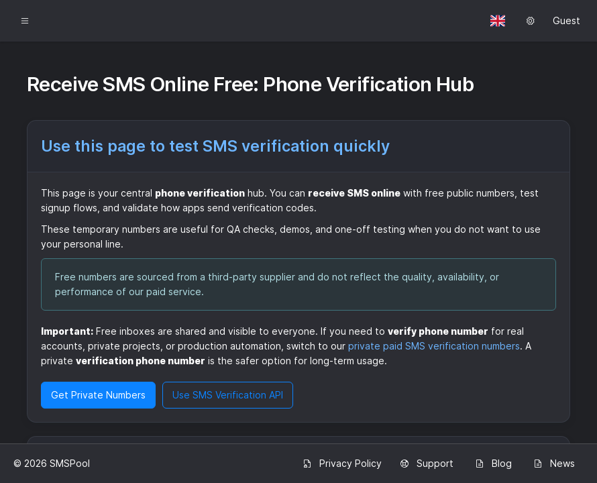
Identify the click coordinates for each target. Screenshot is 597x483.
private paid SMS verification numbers (434, 346)
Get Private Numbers (98, 394)
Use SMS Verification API (227, 394)
